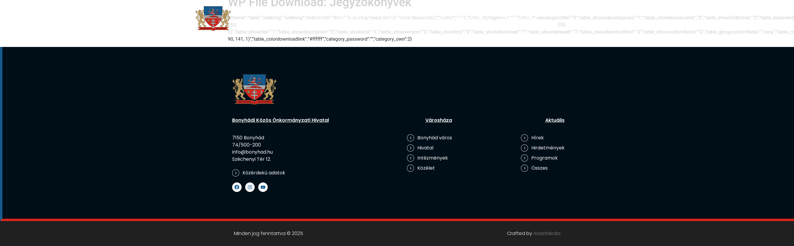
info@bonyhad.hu (252, 152)
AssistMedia (546, 233)
